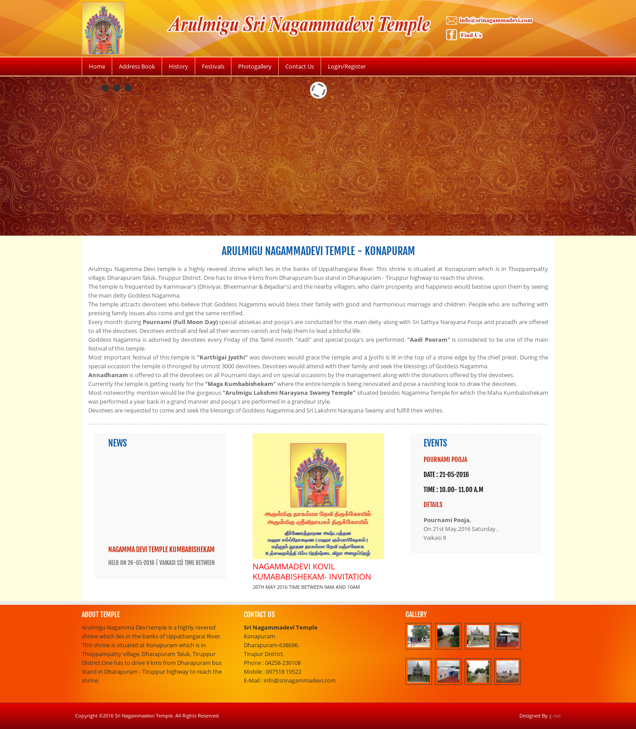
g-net (555, 715)
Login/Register (347, 66)
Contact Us (299, 66)
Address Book (137, 66)
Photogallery (255, 66)
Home (97, 66)
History (178, 66)
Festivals (213, 66)
